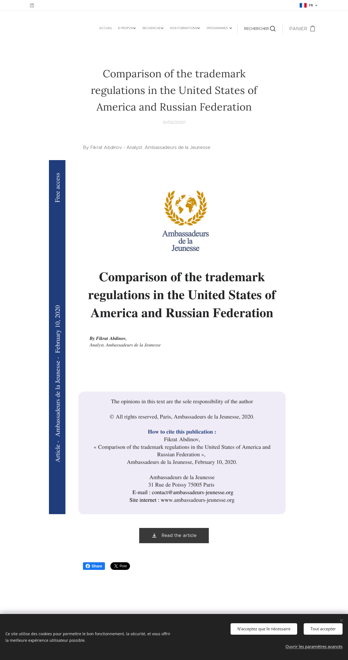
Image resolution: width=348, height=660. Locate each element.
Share (94, 566)
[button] (259, 28)
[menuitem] (194, 28)
